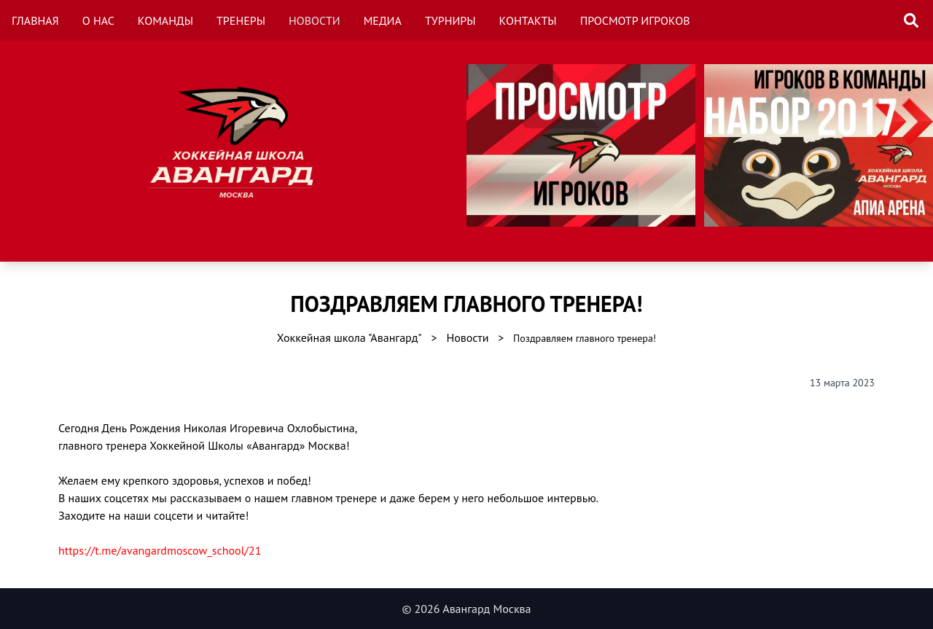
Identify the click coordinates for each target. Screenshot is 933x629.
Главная (35, 20)
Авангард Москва (486, 608)
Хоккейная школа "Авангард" (349, 337)
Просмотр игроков (635, 20)
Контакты (528, 20)
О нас (98, 20)
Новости (314, 20)
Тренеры (240, 20)
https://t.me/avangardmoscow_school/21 (159, 550)
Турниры (450, 20)
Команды (165, 20)
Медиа (383, 20)
